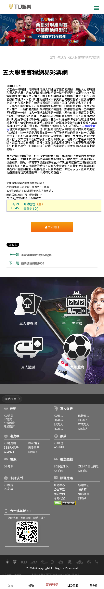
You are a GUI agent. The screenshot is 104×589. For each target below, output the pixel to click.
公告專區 (59, 489)
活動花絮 (59, 498)
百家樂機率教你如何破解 (36, 255)
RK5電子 (33, 447)
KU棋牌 (7, 485)
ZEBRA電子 (10, 447)
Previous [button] (7, 30)
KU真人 (58, 415)
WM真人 (84, 424)
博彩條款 (84, 494)
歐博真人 (84, 415)
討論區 (83, 498)
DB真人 (83, 428)
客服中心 (84, 485)
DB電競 (7, 466)
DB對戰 (7, 488)
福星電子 (8, 452)
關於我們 (59, 494)
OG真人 (58, 420)
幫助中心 (59, 485)
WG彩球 (59, 446)
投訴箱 (83, 489)
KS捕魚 (58, 470)
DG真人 (83, 420)
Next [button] (97, 30)
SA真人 (58, 424)
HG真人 (58, 428)
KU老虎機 (9, 443)
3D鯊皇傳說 (61, 466)
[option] (52, 30)
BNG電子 (33, 443)
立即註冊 (52, 227)
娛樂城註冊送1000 (32, 263)
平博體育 (8, 423)
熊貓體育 (8, 426)
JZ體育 (7, 419)
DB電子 (32, 452)
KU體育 (7, 415)
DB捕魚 (83, 470)
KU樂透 (58, 443)
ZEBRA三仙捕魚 (89, 466)
